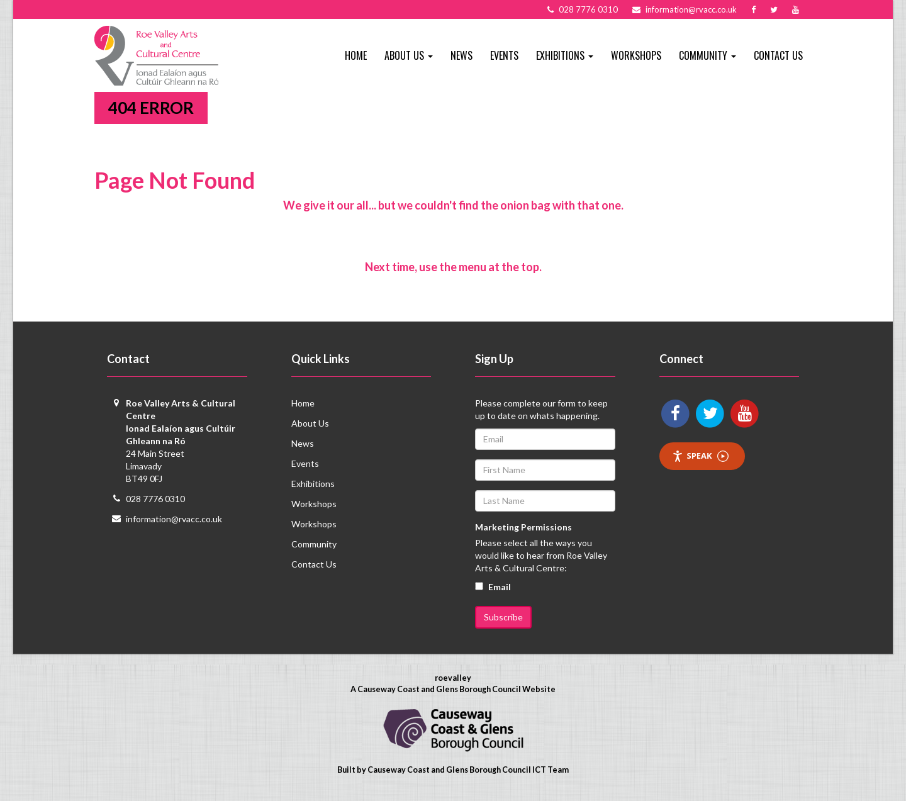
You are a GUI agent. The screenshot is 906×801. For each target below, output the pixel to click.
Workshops (636, 55)
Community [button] (707, 55)
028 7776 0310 (155, 498)
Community (314, 544)
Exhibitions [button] (564, 55)
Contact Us (778, 55)
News (461, 55)
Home (356, 55)
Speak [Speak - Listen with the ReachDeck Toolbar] (700, 456)
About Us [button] (408, 55)
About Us (310, 423)
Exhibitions (313, 483)
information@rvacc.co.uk (174, 518)
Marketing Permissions (523, 527)
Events (504, 55)
